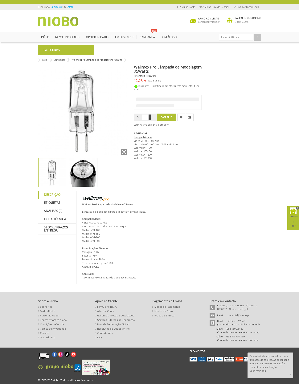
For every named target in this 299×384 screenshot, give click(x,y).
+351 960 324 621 (235, 328)
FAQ (99, 337)
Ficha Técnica (55, 219)
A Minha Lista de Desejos (216, 7)
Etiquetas (52, 203)
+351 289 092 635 (235, 321)
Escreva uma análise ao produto (151, 124)
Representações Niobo (53, 320)
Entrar (70, 7)
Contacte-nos (105, 333)
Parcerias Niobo (49, 315)
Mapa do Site (47, 337)
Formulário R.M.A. (107, 306)
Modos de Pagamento (167, 306)
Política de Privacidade (53, 328)
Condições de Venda (52, 324)
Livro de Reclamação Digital (113, 324)
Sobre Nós (46, 306)
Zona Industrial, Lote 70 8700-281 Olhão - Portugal (237, 307)
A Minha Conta (187, 7)
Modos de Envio (163, 311)
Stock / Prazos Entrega (56, 228)
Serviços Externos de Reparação (116, 320)
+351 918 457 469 (235, 336)
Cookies (44, 333)
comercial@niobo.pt (238, 315)
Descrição (52, 195)
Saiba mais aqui (257, 371)
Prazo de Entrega (164, 315)
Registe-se (56, 7)
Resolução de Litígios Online (113, 328)
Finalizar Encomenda (248, 7)
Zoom (124, 152)
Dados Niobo (47, 311)
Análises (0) (53, 211)
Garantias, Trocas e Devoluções (115, 315)
